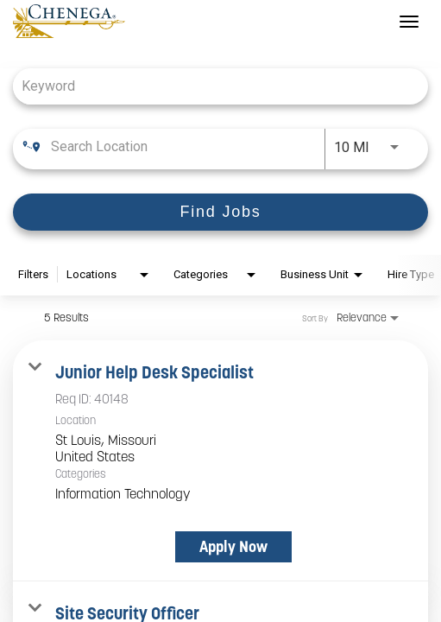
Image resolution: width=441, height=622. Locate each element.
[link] (220, 460)
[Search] (220, 212)
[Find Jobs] (220, 212)
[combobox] (212, 86)
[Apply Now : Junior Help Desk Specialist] (233, 546)
